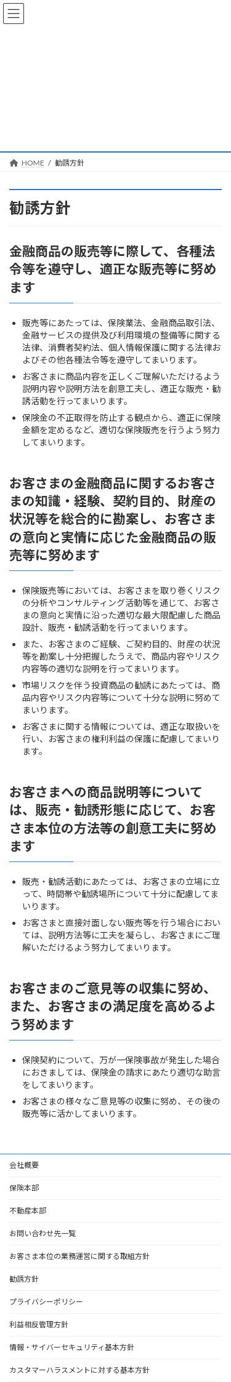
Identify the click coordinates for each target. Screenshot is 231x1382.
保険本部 (24, 1187)
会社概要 (24, 1165)
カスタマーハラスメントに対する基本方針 (79, 1370)
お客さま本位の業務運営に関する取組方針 (79, 1256)
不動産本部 (27, 1210)
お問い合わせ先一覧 (42, 1233)
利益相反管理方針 (38, 1324)
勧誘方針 (24, 1279)
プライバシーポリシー (46, 1301)
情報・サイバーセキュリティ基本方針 (71, 1347)
